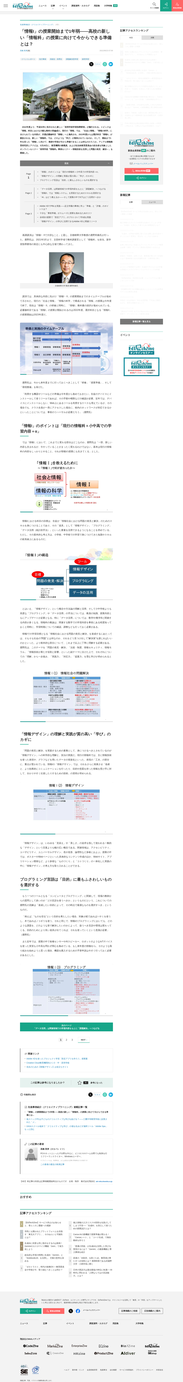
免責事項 (103, 1370)
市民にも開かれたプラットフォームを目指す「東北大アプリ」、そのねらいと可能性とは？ (44, 1234)
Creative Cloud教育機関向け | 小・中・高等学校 (47, 1063)
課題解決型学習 (72, 59)
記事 (53, 6)
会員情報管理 (92, 1370)
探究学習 (85, 59)
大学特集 (111, 6)
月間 (152, 38)
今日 (131, 38)
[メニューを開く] (5, 5)
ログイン (141, 178)
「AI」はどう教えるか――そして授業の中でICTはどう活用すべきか (70, 197)
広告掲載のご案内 (152, 1311)
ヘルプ (66, 1370)
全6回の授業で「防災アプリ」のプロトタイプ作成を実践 (65, 217)
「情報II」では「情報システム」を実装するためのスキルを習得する (70, 193)
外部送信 (159, 1370)
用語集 (97, 6)
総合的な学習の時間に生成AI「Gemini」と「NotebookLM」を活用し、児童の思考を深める (44, 1258)
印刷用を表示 (28, 1095)
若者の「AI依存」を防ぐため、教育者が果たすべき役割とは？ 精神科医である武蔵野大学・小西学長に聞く (92, 1261)
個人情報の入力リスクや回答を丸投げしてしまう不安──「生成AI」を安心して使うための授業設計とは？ (92, 1225)
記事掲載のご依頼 (129, 1311)
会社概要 (113, 1370)
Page (28, 193)
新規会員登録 (141, 170)
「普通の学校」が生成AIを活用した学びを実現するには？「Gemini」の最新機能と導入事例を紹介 (92, 1249)
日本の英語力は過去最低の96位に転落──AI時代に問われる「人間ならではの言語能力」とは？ (92, 1273)
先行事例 (42, 59)
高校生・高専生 (56, 59)
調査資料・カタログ (80, 6)
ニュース (43, 6)
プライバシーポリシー (144, 1370)
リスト (97, 64)
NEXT (84, 1040)
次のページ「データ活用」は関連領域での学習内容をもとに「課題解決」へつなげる (66, 1026)
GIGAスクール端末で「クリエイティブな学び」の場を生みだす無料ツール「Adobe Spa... (66, 1126)
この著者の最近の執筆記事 (52, 1164)
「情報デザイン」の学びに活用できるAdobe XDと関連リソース (68, 221)
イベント (63, 6)
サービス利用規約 (126, 1370)
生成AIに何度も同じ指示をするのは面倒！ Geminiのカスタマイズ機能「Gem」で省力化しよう (44, 1246)
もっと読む (29, 1129)
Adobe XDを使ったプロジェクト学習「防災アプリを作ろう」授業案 (57, 1059)
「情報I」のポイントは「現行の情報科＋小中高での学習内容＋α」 (70, 172)
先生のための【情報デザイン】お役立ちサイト (47, 1067)
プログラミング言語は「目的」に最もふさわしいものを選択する (69, 180)
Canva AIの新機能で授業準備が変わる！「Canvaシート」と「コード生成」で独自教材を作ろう (92, 1237)
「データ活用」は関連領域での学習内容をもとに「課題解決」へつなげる (73, 189)
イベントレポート (28, 59)
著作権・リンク (78, 1370)
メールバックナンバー (141, 163)
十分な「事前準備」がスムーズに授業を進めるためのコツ (66, 213)
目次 (87, 163)
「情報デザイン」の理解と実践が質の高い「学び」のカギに (67, 176)
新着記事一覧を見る (142, 321)
